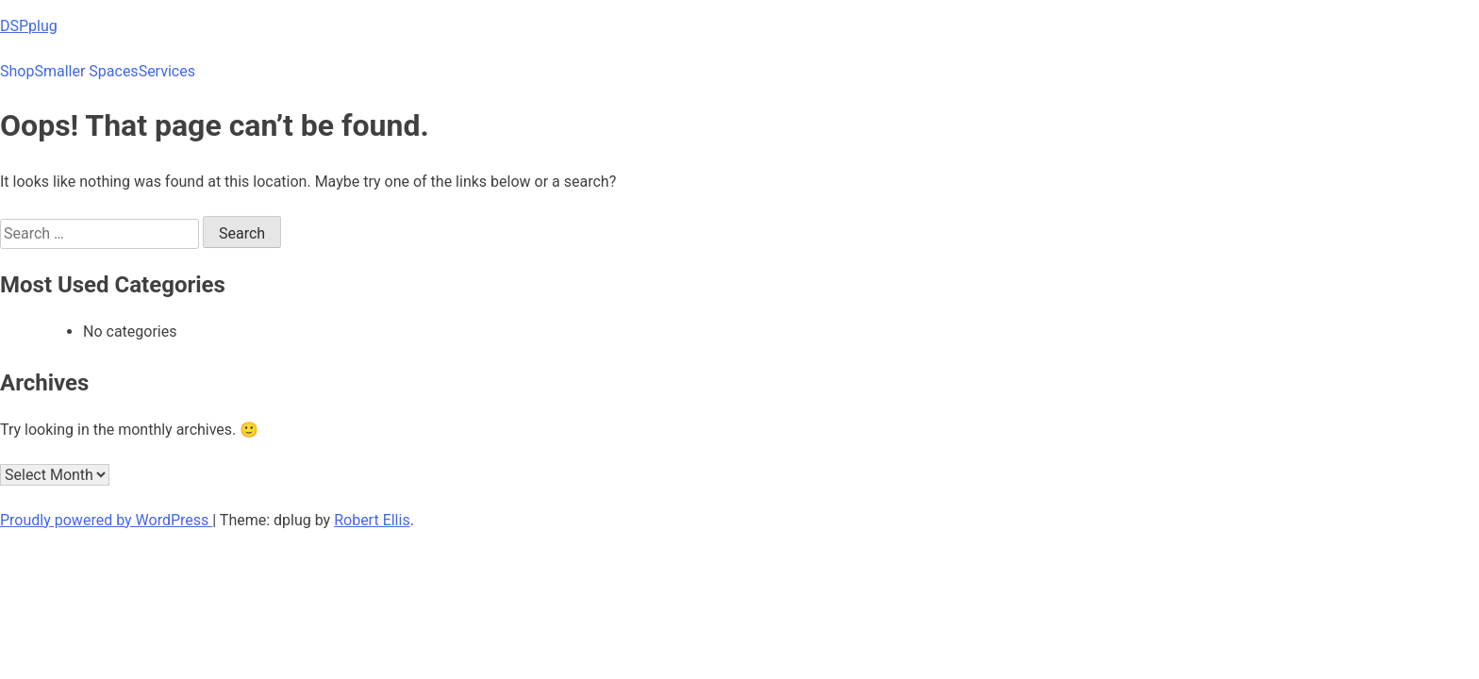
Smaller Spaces (86, 71)
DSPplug (29, 26)
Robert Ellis (372, 520)
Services (167, 71)
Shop (17, 71)
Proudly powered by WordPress (106, 520)
